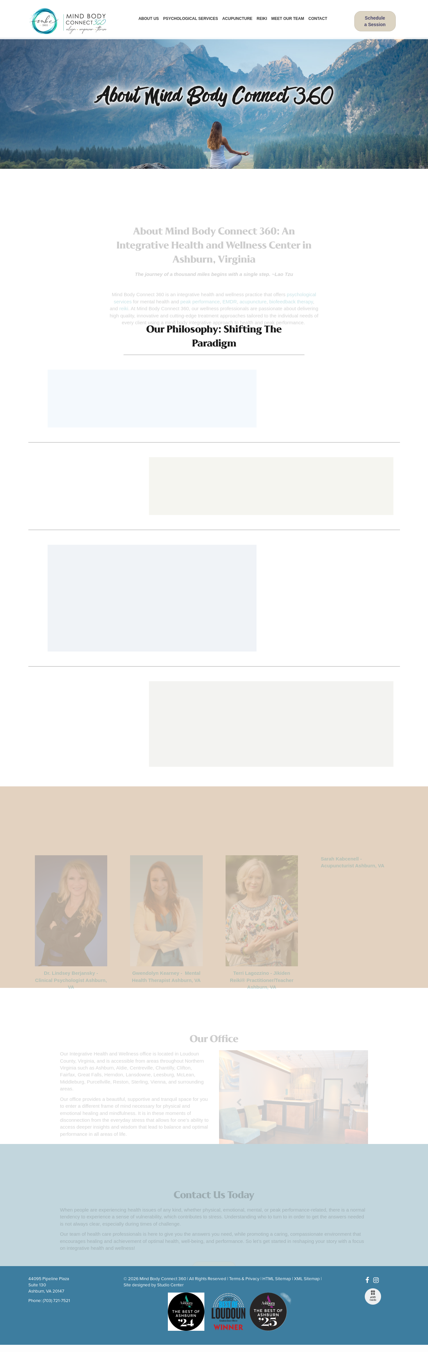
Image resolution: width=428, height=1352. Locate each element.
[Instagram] (376, 1280)
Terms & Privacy (244, 1278)
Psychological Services (190, 18)
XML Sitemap (307, 1278)
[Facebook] (367, 1280)
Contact (317, 18)
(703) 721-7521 (56, 1300)
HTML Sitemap (276, 1278)
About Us (149, 18)
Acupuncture (237, 18)
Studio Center (170, 1285)
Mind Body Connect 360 (163, 1278)
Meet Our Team (287, 18)
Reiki (262, 18)
